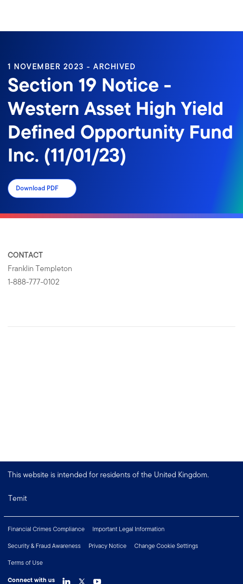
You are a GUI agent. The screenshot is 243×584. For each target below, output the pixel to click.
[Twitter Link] (82, 579)
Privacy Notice (108, 545)
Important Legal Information (128, 529)
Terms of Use (25, 562)
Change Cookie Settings (166, 545)
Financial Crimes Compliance (46, 529)
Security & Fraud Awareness (44, 545)
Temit (17, 498)
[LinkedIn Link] (66, 579)
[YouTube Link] (97, 579)
